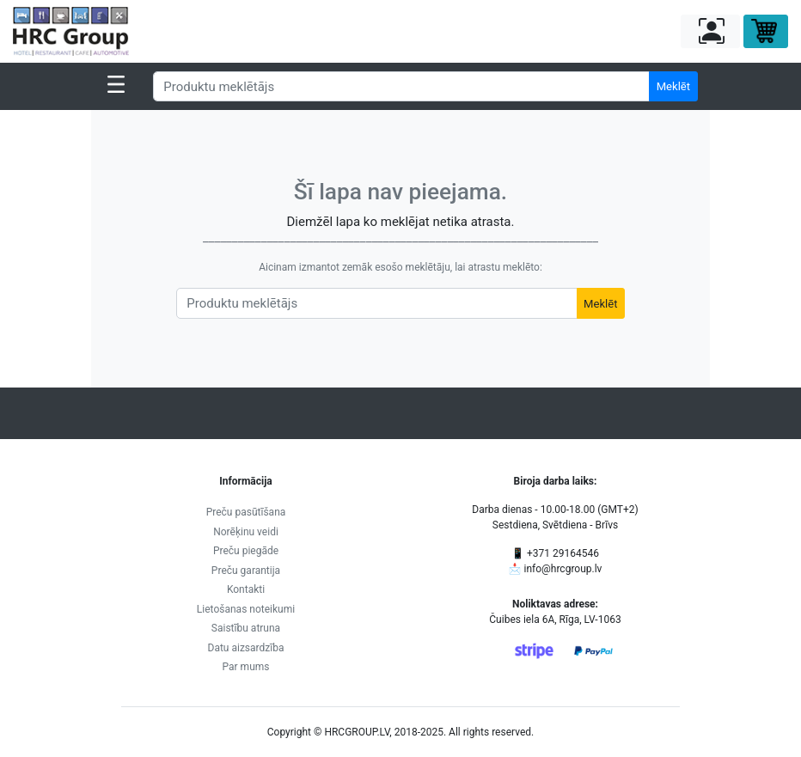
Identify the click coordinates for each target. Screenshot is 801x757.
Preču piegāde (245, 551)
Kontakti (246, 589)
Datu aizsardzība (246, 648)
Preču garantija (245, 571)
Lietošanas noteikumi (246, 609)
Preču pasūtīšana (246, 512)
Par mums (246, 667)
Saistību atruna (245, 628)
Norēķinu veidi (245, 532)
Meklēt (673, 86)
